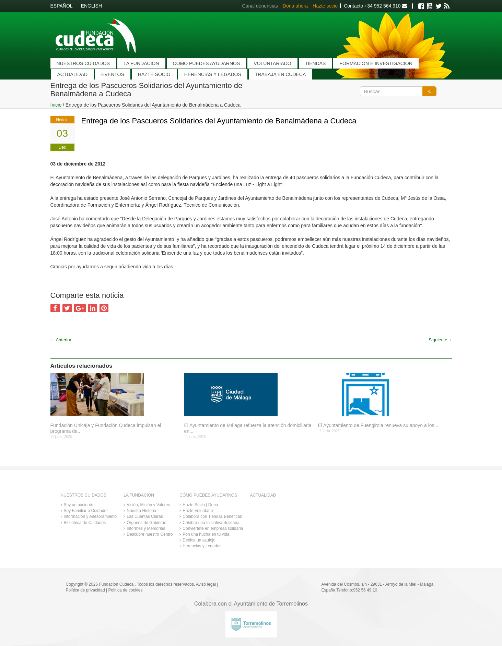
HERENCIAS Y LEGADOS (212, 74)
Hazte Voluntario (198, 510)
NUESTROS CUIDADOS (83, 63)
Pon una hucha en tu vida (206, 534)
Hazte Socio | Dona (200, 504)
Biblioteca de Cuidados (85, 522)
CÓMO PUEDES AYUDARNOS (206, 63)
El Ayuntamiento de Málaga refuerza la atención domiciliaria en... (248, 428)
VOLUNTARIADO (272, 63)
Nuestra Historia (141, 510)
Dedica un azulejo (199, 540)
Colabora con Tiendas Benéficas (212, 516)
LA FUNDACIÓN (141, 63)
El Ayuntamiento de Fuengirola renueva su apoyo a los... (378, 425)
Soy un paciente (78, 504)
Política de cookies (125, 590)
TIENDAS (315, 63)
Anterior (60, 339)
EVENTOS (112, 74)
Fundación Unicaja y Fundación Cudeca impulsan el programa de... (105, 428)
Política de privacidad (85, 590)
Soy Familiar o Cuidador (86, 510)
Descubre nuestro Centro (150, 534)
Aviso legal (206, 584)
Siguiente (440, 339)
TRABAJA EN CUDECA (280, 74)
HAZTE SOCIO (154, 74)
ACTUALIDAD (72, 74)
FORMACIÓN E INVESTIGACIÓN (375, 63)
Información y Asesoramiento (90, 516)
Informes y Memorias (146, 528)
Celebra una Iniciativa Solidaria (211, 522)
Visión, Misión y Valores (148, 504)
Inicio (56, 105)
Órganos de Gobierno (146, 522)
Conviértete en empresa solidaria (213, 528)
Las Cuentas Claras (145, 516)
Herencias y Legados (202, 546)
